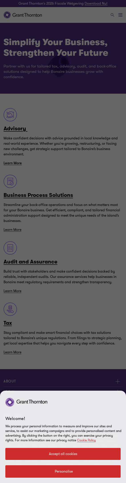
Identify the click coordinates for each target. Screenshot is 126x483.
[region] (63, 437)
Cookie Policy (86, 440)
